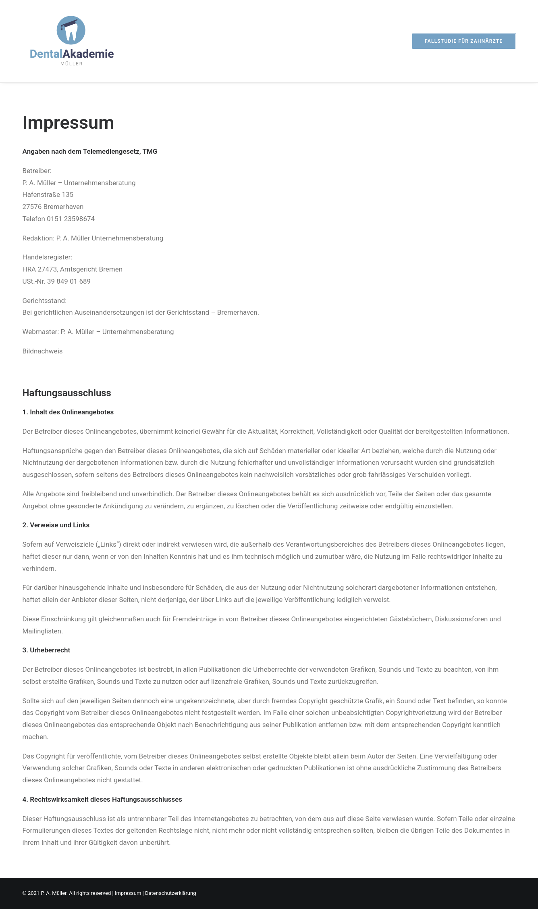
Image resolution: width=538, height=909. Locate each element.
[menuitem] (463, 41)
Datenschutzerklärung (170, 893)
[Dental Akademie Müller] (72, 41)
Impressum (128, 893)
